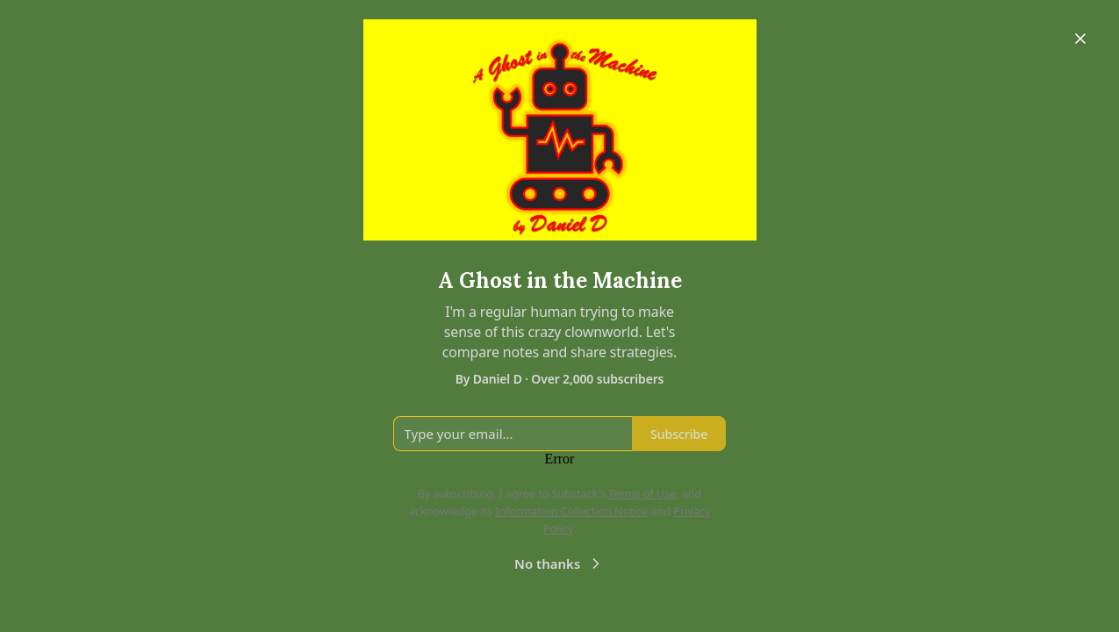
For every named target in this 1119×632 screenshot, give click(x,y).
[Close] (1080, 38)
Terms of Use (642, 493)
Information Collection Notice (571, 511)
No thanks (559, 563)
